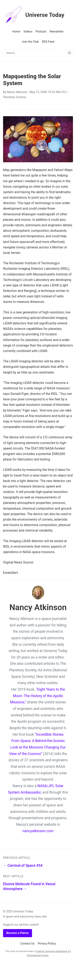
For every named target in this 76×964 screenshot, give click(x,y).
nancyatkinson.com (38, 831)
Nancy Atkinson (17, 92)
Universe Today (33, 15)
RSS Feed (48, 41)
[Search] (69, 52)
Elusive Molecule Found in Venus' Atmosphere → (29, 886)
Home (16, 31)
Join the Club (30, 41)
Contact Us (27, 943)
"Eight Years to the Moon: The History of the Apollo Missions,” (37, 695)
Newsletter (57, 31)
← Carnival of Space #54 (23, 865)
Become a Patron (17, 933)
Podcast (41, 31)
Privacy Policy (47, 943)
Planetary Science (14, 97)
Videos (28, 31)
